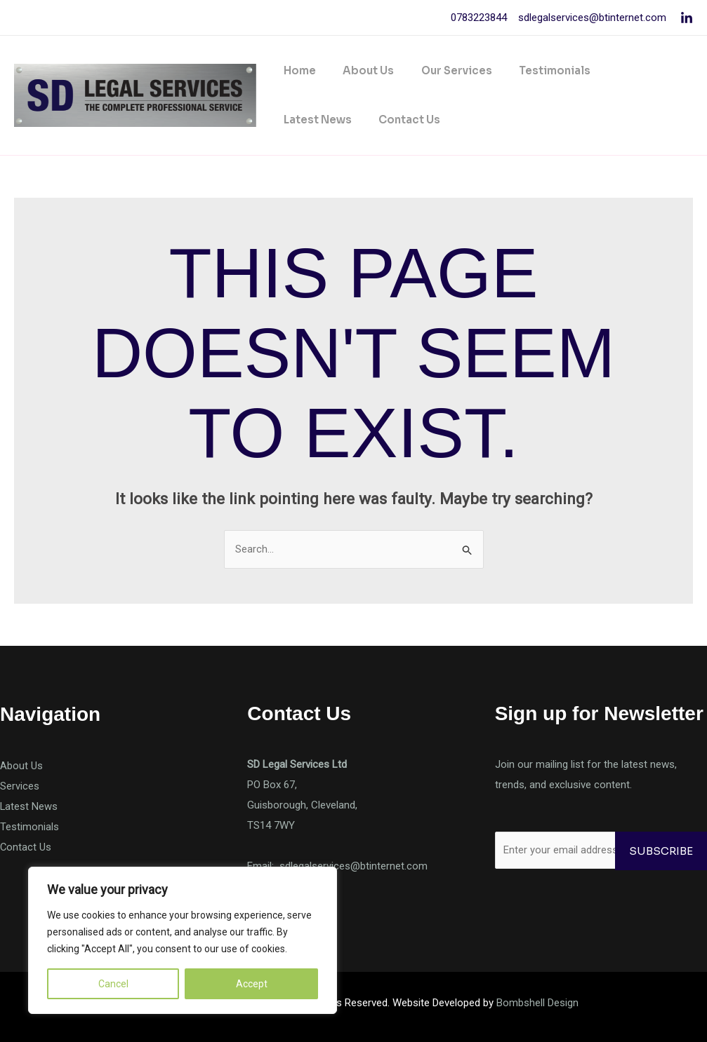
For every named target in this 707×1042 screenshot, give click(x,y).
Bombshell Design (537, 1002)
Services (19, 786)
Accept (251, 983)
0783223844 (479, 17)
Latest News (625, 70)
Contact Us (312, 119)
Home (297, 70)
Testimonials (534, 70)
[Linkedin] (686, 18)
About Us (359, 70)
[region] (182, 940)
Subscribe (661, 851)
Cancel (113, 983)
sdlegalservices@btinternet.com (590, 17)
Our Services (442, 70)
